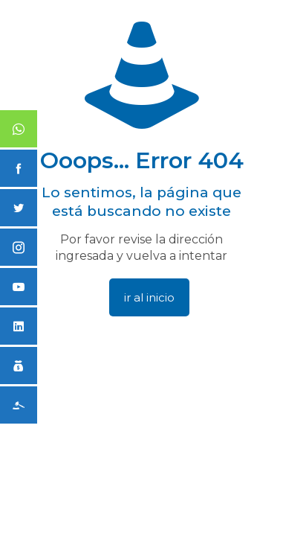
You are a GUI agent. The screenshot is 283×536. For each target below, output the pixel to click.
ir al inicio (149, 297)
